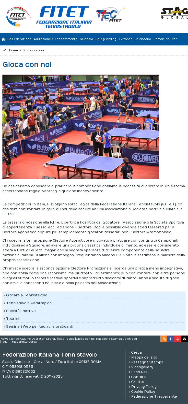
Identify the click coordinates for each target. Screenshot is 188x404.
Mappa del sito (144, 357)
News (4, 338)
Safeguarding (106, 39)
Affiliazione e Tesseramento (55, 39)
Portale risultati (165, 39)
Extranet (125, 39)
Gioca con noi (85, 338)
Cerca (32, 341)
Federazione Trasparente (154, 396)
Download (130, 338)
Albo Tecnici (66, 338)
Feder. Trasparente (14, 341)
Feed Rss (139, 372)
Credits (137, 382)
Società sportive (21, 311)
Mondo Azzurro (20, 338)
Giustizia (86, 39)
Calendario (142, 39)
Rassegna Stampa (109, 338)
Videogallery (142, 367)
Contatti (138, 377)
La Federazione (19, 39)
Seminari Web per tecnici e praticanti (39, 327)
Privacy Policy (143, 387)
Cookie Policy (143, 392)
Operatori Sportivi (44, 338)
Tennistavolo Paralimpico (29, 303)
